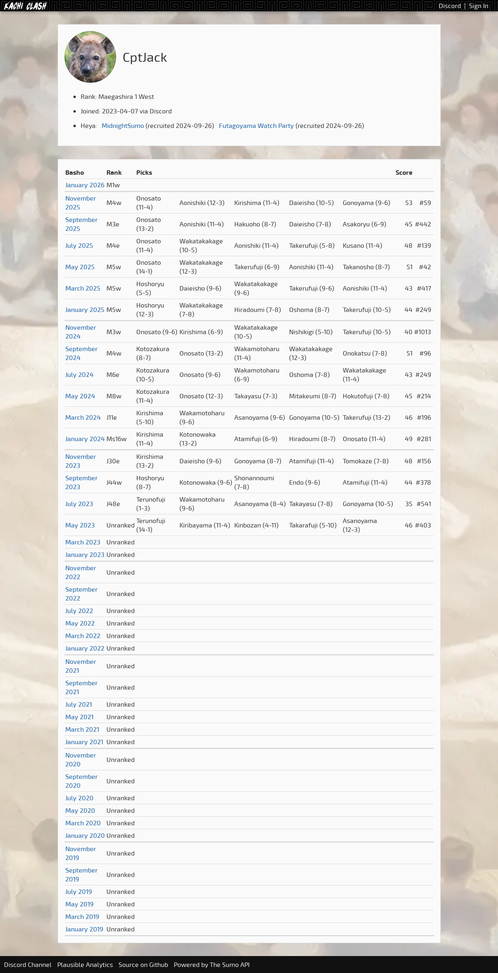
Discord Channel (28, 964)
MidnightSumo (123, 125)
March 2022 (82, 635)
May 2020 (80, 810)
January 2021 (84, 741)
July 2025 (79, 245)
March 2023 (82, 542)
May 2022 (80, 623)
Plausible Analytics (85, 964)
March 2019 (82, 916)
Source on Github (143, 964)
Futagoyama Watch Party (256, 125)
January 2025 (84, 309)
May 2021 (79, 716)
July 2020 (79, 797)
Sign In (478, 5)
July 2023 (79, 503)
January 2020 (85, 835)
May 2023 (80, 525)
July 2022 (79, 610)
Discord (450, 5)
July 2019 (78, 891)
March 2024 (83, 417)
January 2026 (84, 184)
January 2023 (84, 554)
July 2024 (79, 374)
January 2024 (85, 438)
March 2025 (82, 288)
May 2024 (80, 395)
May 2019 (79, 904)
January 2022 (84, 648)
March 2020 (83, 822)
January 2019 (84, 929)
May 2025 (80, 266)
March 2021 (82, 729)
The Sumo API (230, 964)
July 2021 (78, 704)
